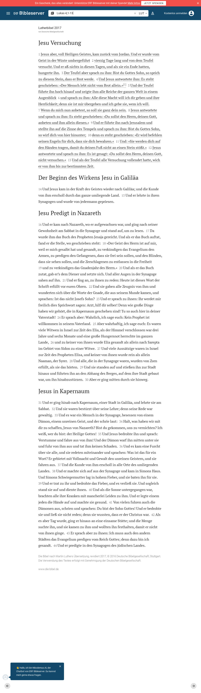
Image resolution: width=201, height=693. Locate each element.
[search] (95, 13)
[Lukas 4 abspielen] (167, 185)
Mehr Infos (134, 3)
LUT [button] (143, 13)
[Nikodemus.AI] (7, 677)
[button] (198, 3)
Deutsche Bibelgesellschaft (28, 32)
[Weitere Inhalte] (166, 74)
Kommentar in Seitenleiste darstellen (162, 116)
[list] (167, 131)
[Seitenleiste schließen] (130, 359)
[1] (100, 90)
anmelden (155, 50)
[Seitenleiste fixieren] (130, 23)
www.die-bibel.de (24, 688)
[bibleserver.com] (29, 13)
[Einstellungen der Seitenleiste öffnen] (190, 33)
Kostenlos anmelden (175, 13)
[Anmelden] (191, 13)
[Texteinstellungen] (152, 13)
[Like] (137, 33)
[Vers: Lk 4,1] (158, 26)
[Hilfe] (195, 33)
